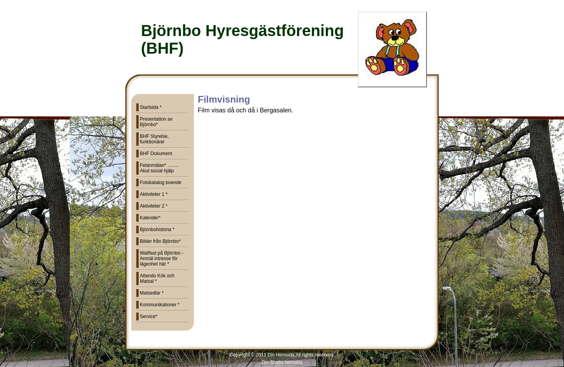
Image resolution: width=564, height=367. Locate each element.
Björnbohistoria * (157, 229)
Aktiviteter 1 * (154, 194)
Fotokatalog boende (160, 182)
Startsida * (150, 107)
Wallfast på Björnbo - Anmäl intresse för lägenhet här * (161, 258)
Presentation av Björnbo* (156, 121)
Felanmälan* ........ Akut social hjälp (159, 168)
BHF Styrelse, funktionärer (154, 139)
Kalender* (150, 218)
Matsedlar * (152, 293)
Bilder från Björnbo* (160, 241)
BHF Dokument (156, 153)
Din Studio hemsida (282, 362)
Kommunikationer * (159, 304)
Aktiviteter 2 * (154, 206)
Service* (148, 316)
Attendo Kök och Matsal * (157, 278)
